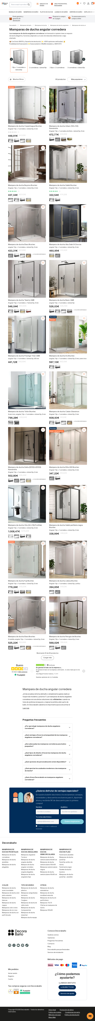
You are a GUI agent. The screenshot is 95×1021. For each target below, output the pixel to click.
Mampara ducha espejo (29, 917)
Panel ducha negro (65, 867)
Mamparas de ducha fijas (65, 851)
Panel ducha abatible (66, 855)
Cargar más (47, 657)
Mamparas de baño (31, 12)
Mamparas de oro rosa (9, 910)
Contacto (51, 943)
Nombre (39, 807)
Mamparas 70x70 (46, 903)
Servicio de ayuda (67, 993)
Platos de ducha (46, 12)
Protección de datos (67, 1010)
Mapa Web (52, 1017)
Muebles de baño (15, 12)
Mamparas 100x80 (46, 910)
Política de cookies (55, 1012)
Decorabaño (12, 25)
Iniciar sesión (12, 973)
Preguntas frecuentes (55, 941)
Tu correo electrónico (43, 817)
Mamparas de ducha (41, 25)
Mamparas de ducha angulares (59, 25)
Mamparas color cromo (10, 907)
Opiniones (51, 938)
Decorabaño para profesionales (59, 949)
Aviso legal (52, 1010)
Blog (49, 946)
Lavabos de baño (61, 12)
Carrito (10, 979)
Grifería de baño (76, 12)
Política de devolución (72, 1015)
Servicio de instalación (55, 952)
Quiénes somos (53, 935)
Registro (11, 976)
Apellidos (64, 807)
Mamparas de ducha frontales (10, 851)
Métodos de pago (55, 1015)
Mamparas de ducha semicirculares (47, 852)
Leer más (26, 708)
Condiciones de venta (72, 1012)
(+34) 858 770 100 (67, 987)
